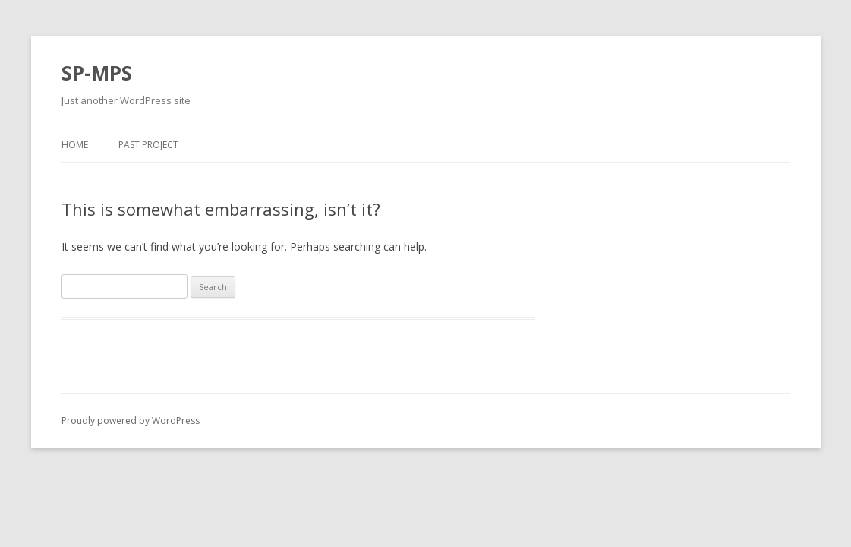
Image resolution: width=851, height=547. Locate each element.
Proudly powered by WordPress (130, 420)
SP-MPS (96, 73)
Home (74, 144)
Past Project (148, 144)
